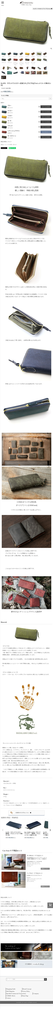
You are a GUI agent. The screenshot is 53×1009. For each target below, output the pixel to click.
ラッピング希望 (5, 95)
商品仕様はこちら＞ (6, 141)
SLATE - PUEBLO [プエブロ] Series (42, 8)
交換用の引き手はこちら (23, 812)
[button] (3, 830)
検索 (45, 979)
